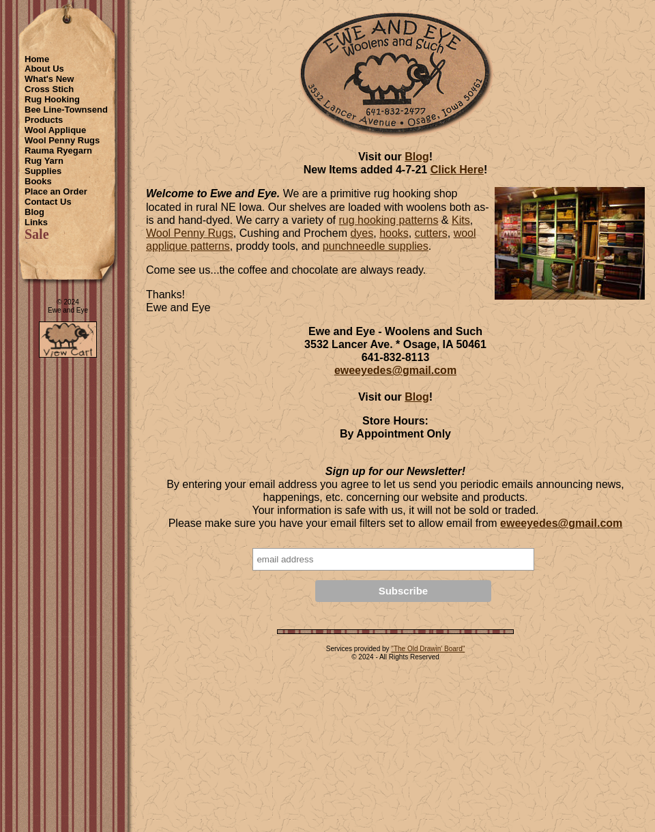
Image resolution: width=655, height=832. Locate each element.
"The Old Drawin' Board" (428, 648)
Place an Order (56, 191)
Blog (34, 212)
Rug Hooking (52, 99)
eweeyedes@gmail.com (395, 370)
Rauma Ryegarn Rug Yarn (58, 155)
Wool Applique (55, 130)
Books (38, 181)
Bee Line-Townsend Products (66, 114)
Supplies (43, 171)
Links (36, 222)
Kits (461, 220)
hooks (394, 233)
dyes (361, 233)
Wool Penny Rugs (62, 140)
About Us (44, 68)
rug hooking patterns (389, 220)
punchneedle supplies (375, 246)
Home (37, 59)
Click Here (457, 169)
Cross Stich (49, 89)
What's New (49, 79)
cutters (431, 233)
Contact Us (48, 202)
